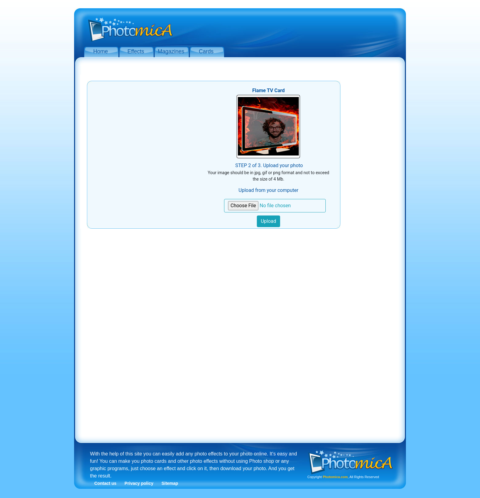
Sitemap (169, 483)
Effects (135, 51)
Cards (206, 51)
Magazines (171, 51)
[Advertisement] (289, 27)
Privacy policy (139, 483)
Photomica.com (335, 477)
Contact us (105, 483)
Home (100, 51)
